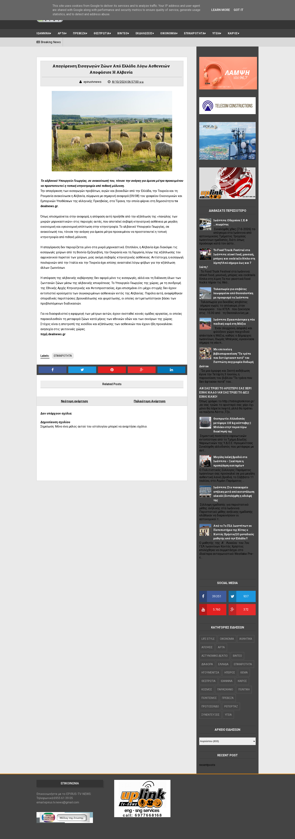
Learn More (220, 10)
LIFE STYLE (208, 638)
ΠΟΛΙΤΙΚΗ (244, 689)
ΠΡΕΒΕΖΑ (79, 33)
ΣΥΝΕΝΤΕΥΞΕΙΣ (210, 714)
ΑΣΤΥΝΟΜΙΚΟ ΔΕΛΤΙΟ (214, 655)
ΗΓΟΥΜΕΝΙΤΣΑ (210, 672)
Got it (238, 10)
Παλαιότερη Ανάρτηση (149, 401)
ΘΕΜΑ (244, 672)
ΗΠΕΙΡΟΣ (229, 672)
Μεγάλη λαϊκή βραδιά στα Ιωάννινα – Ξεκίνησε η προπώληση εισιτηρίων (230, 461)
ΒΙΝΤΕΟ (122, 33)
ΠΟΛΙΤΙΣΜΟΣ (209, 697)
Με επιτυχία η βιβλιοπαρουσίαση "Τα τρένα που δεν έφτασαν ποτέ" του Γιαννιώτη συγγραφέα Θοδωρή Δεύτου (226, 357)
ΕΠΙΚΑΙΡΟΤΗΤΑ (194, 33)
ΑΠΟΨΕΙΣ (207, 647)
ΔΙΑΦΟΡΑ (207, 664)
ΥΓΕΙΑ (216, 33)
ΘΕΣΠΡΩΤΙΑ (101, 33)
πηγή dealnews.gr (53, 334)
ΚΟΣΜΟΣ (206, 689)
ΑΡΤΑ (61, 33)
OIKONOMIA (227, 638)
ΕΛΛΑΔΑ (223, 664)
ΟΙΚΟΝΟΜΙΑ (168, 33)
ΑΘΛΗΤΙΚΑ (245, 638)
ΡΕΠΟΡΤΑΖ (231, 706)
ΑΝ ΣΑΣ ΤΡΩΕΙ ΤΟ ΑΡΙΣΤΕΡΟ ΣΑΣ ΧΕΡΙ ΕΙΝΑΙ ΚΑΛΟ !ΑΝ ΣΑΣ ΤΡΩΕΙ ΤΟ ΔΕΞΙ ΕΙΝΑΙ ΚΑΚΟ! (225, 392)
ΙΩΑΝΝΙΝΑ (43, 33)
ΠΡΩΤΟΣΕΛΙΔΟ (210, 706)
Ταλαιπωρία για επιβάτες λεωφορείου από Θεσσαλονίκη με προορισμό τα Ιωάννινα (233, 293)
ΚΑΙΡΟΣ (233, 33)
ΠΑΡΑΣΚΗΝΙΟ (225, 689)
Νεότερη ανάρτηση (74, 401)
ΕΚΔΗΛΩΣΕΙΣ (144, 33)
